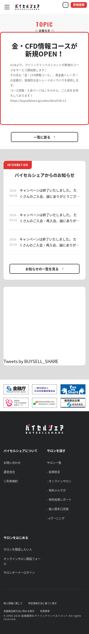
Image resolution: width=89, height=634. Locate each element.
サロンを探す (56, 450)
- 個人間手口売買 (58, 509)
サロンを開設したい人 (18, 549)
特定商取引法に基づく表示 (42, 603)
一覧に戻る (42, 137)
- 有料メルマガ (56, 490)
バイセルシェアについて (20, 450)
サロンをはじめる (16, 537)
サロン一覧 (54, 463)
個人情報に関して (13, 603)
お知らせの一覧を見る (42, 268)
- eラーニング (56, 518)
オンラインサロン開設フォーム (22, 561)
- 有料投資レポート (59, 499)
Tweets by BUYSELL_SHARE (31, 361)
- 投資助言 (53, 472)
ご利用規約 (11, 481)
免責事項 (45, 611)
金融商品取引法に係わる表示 (19, 611)
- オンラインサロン (59, 481)
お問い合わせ (12, 463)
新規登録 (78, 5)
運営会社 (9, 472)
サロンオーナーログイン (19, 572)
